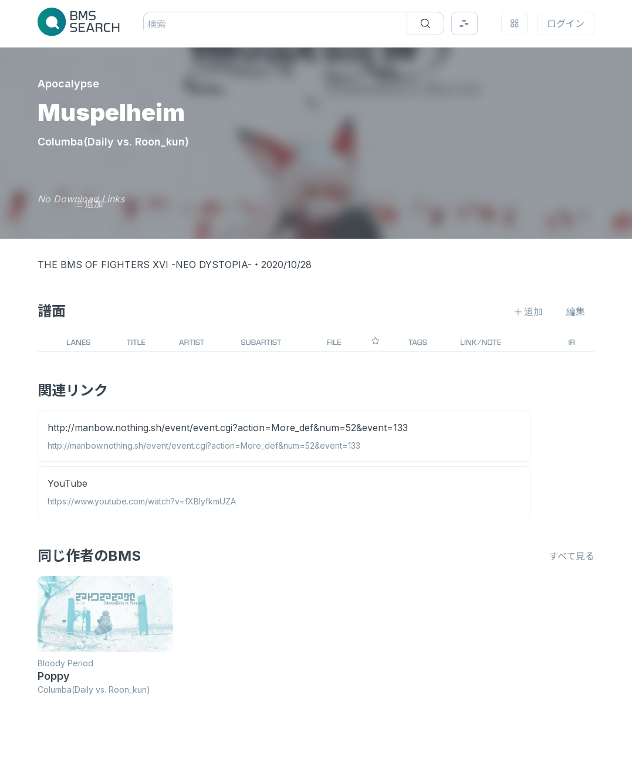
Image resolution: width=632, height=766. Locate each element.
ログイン (565, 23)
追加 (88, 203)
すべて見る (571, 556)
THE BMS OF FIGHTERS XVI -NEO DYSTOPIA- (145, 264)
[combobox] (148, 24)
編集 (575, 311)
